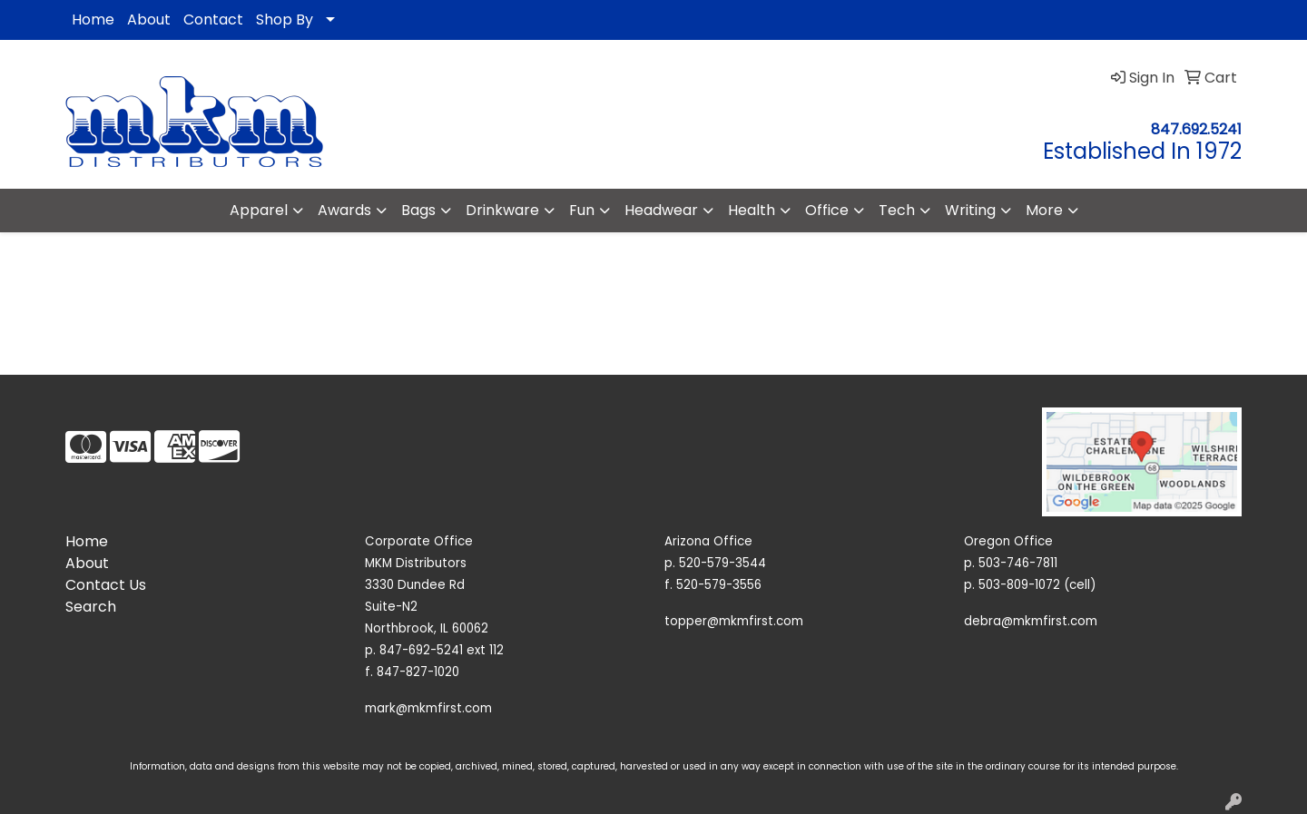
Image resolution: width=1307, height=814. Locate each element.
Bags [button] (418, 210)
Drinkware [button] (502, 210)
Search (90, 606)
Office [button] (827, 210)
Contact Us (105, 584)
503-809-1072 (1019, 584)
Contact (213, 19)
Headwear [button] (661, 210)
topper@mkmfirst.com (733, 621)
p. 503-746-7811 (1010, 563)
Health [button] (751, 210)
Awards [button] (344, 210)
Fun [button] (582, 210)
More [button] (1044, 210)
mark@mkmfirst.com (428, 708)
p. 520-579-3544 (715, 563)
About (149, 19)
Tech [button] (897, 210)
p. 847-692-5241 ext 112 (434, 650)
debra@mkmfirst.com (1030, 621)
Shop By (284, 19)
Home (93, 19)
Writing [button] (970, 210)
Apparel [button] (259, 210)
